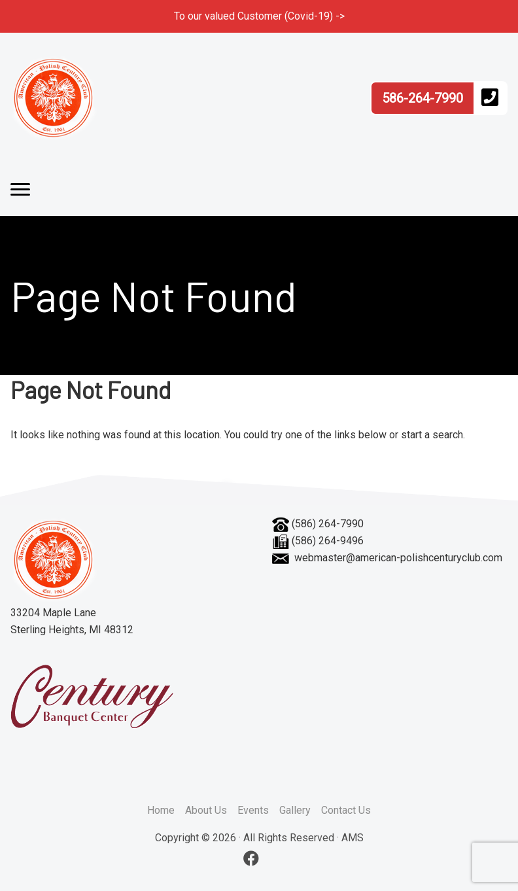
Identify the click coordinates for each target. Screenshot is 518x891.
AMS (352, 837)
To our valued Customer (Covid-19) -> (259, 16)
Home (161, 810)
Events (253, 810)
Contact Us (346, 810)
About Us (206, 810)
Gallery (295, 810)
